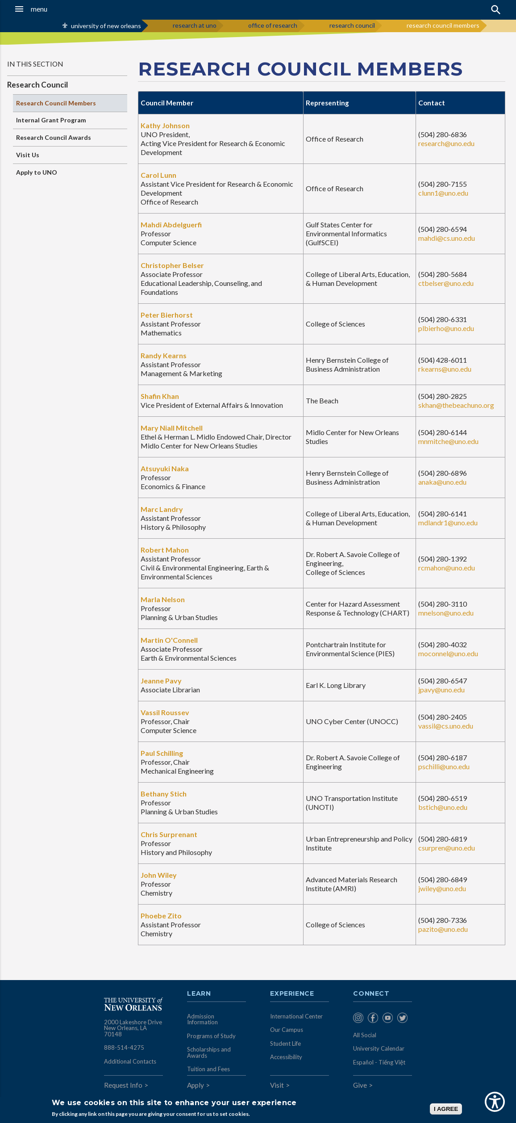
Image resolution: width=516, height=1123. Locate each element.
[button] (49, 9)
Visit (277, 1085)
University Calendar (378, 1048)
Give (360, 1085)
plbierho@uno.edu (446, 328)
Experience (292, 993)
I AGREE (446, 1109)
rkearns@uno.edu (444, 369)
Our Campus (286, 1029)
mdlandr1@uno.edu (448, 522)
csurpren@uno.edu (446, 847)
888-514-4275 (124, 1047)
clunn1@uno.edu (443, 193)
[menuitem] (358, 1018)
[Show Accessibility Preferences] (495, 1101)
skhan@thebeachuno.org (456, 405)
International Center (296, 1016)
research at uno (194, 25)
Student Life (285, 1043)
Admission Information (202, 1019)
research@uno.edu (446, 143)
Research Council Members (56, 103)
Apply (195, 1085)
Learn (199, 993)
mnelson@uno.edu (446, 612)
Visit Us (27, 155)
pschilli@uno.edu (444, 766)
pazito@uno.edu (443, 929)
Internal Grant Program (51, 120)
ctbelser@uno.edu (446, 283)
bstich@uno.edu (442, 807)
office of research (272, 25)
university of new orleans (106, 25)
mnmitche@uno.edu (448, 441)
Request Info (123, 1085)
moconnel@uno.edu (448, 653)
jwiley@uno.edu (442, 888)
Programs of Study (211, 1035)
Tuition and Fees (208, 1069)
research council (352, 25)
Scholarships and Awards (209, 1052)
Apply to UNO (36, 172)
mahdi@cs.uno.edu (446, 238)
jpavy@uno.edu (441, 689)
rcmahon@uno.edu (446, 567)
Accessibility (286, 1056)
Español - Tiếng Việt (379, 1062)
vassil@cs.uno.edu (445, 725)
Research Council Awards (53, 137)
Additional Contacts (130, 1061)
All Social (364, 1035)
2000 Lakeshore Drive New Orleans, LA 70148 (133, 1028)
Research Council (37, 84)
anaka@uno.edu (442, 482)
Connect (371, 993)
